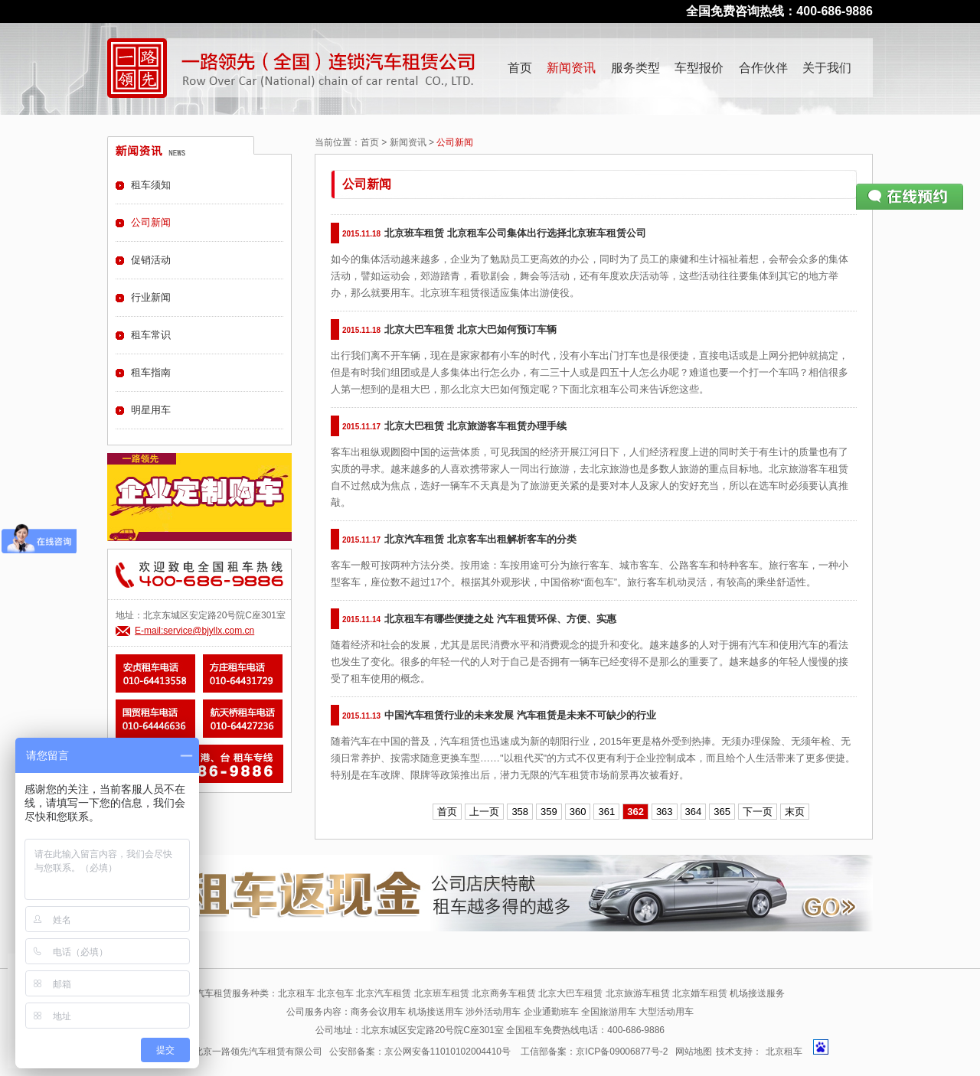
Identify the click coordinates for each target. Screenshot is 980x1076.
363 (664, 811)
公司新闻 (151, 222)
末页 (795, 811)
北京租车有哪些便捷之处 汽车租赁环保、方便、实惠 (500, 618)
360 (578, 811)
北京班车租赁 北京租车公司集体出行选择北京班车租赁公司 (515, 233)
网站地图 (693, 1051)
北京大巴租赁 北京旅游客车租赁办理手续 (475, 426)
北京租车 (784, 1051)
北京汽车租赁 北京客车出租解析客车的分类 (480, 539)
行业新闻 (151, 297)
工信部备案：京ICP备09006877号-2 (594, 1051)
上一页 (484, 811)
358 (519, 811)
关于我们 (826, 67)
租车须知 (151, 185)
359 (549, 811)
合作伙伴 (763, 67)
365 (722, 811)
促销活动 (151, 260)
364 (693, 811)
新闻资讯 (571, 67)
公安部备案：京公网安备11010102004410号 (420, 1051)
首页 (520, 67)
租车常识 (151, 335)
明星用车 (151, 410)
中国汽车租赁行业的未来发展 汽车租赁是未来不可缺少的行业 (520, 715)
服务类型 (635, 67)
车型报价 (699, 67)
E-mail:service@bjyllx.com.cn (194, 630)
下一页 (758, 811)
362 (635, 811)
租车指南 (151, 372)
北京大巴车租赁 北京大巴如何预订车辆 (470, 329)
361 (606, 811)
